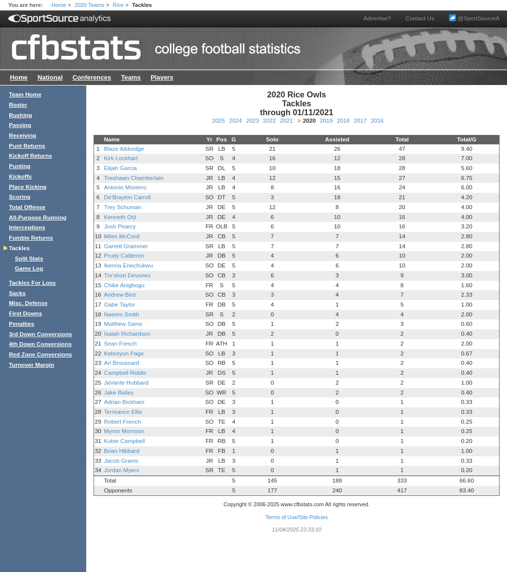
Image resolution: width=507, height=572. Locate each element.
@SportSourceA (474, 18)
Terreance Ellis (123, 411)
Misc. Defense (28, 303)
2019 (326, 120)
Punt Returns (27, 145)
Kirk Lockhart (121, 158)
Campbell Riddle (125, 372)
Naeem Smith (121, 314)
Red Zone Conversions (40, 354)
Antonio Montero (125, 187)
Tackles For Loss (32, 282)
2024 (235, 120)
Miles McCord (121, 236)
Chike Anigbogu (124, 285)
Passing (20, 125)
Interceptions (27, 227)
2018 (343, 120)
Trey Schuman (123, 207)
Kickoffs (20, 176)
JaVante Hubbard (126, 382)
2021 (286, 120)
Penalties (21, 323)
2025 (218, 120)
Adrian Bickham (124, 401)
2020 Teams (89, 5)
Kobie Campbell (124, 441)
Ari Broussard (121, 362)
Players (162, 77)
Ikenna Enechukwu (128, 265)
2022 (269, 120)
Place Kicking (28, 186)
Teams (131, 77)
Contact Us (420, 18)
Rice (118, 5)
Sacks (17, 293)
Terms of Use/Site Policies (296, 517)
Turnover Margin (31, 364)
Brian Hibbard (121, 450)
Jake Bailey (119, 392)
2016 (377, 120)
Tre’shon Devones (127, 275)
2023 (252, 120)
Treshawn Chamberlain (133, 178)
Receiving (22, 135)
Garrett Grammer (126, 246)
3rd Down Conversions (40, 334)
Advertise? (377, 18)
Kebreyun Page (124, 353)
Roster (18, 104)
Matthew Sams (123, 323)
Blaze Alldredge (124, 148)
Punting (20, 166)
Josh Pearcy (120, 226)
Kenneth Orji (120, 217)
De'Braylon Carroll (127, 197)
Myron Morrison (124, 431)
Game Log (29, 268)
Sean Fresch (120, 343)
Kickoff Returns (30, 155)
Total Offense (27, 207)
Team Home (25, 94)
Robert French (122, 421)
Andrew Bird (120, 294)
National (50, 77)
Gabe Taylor (119, 304)
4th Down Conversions (40, 344)
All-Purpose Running (37, 217)
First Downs (25, 313)
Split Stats (29, 258)
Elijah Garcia (120, 168)
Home (58, 5)
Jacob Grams (121, 460)
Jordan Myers (121, 470)
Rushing (20, 115)
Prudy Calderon (124, 255)
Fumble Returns (31, 237)
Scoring (20, 196)
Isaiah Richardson (127, 333)
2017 (360, 120)
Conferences (91, 77)
